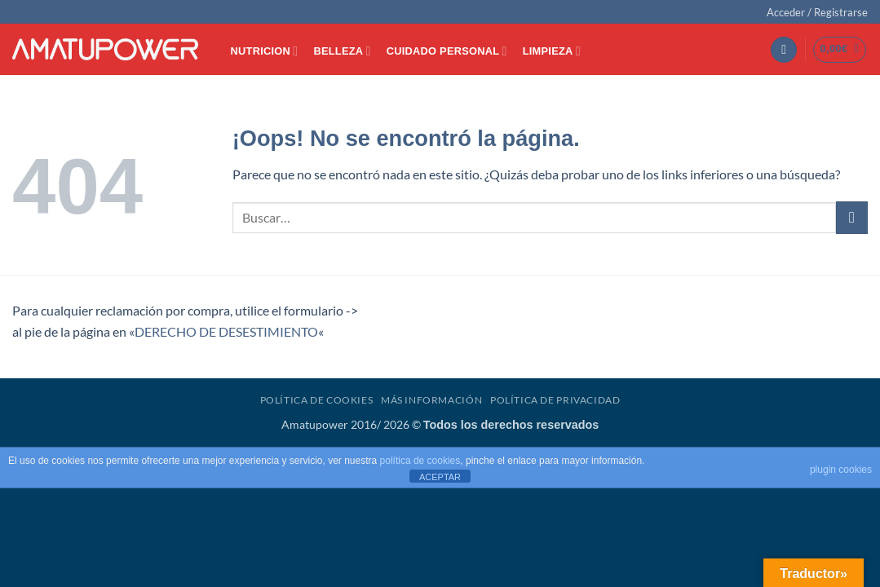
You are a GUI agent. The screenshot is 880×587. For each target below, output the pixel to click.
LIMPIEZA (552, 51)
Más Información (431, 400)
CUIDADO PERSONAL (447, 51)
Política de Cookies (317, 400)
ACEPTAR (440, 477)
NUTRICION (264, 51)
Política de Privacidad (555, 400)
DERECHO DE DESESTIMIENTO (226, 331)
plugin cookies (841, 469)
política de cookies (420, 460)
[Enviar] (852, 217)
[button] (817, 12)
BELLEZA (341, 51)
